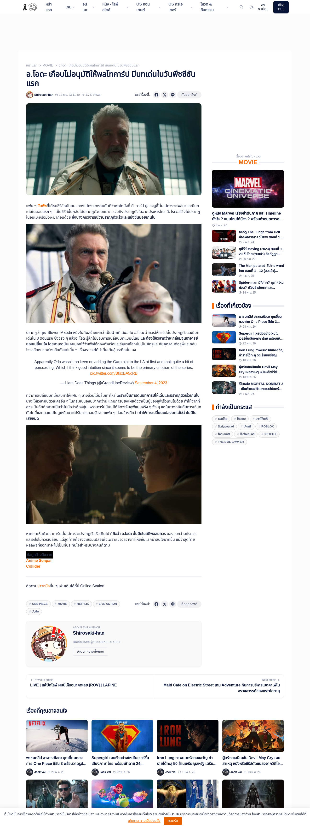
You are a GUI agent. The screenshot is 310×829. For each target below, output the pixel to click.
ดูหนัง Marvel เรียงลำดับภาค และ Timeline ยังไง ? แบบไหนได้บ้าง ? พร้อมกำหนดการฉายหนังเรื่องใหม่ (247, 216)
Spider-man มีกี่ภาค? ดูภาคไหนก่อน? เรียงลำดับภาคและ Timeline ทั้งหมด (261, 285)
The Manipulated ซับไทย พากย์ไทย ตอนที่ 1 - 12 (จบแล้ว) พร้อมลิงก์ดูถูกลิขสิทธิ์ (261, 268)
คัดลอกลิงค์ (189, 94)
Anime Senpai (38, 561)
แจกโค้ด (222, 419)
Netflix (83, 604)
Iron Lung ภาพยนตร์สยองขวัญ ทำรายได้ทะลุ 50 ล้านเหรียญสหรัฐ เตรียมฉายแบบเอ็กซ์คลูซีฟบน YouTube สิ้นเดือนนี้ (261, 353)
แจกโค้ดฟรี (262, 419)
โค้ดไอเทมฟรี (247, 434)
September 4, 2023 (151, 383)
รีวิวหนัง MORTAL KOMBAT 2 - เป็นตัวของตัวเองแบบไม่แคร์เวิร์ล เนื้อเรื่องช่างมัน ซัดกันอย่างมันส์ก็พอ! (261, 386)
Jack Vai (40, 772)
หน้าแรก (31, 65)
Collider (33, 566)
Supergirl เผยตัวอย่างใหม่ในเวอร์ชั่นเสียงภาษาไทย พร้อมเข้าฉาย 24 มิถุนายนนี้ (260, 336)
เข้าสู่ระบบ (281, 7)
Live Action (108, 604)
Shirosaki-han (43, 95)
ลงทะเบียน (263, 7)
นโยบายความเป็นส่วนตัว (144, 820)
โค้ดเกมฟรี (224, 434)
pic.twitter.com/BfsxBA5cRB (113, 373)
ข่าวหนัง (43, 586)
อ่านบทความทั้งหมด (90, 651)
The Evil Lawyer (231, 442)
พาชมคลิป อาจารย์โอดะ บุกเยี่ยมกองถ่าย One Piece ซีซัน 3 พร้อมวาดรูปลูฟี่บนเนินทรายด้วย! (261, 319)
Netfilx (270, 434)
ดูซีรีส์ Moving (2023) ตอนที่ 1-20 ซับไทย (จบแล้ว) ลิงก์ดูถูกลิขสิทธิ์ (261, 251)
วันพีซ (42, 206)
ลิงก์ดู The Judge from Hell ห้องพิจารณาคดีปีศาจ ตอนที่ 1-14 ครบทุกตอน (260, 235)
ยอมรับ (173, 821)
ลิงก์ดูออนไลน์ (226, 426)
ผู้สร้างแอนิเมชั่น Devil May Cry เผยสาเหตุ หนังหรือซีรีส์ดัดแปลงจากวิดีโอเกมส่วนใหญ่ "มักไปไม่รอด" (259, 370)
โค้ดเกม (241, 419)
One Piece (40, 604)
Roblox (267, 426)
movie (62, 604)
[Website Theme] (251, 7)
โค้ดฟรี (247, 426)
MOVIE (47, 65)
